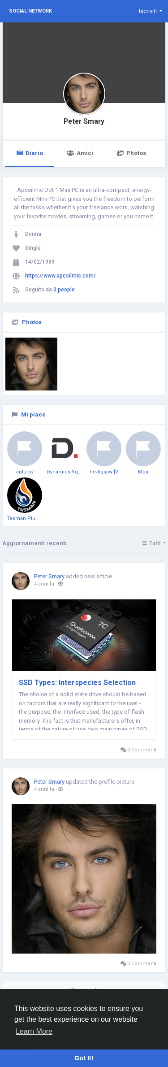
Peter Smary (84, 121)
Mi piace (33, 414)
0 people (64, 289)
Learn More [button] (34, 1031)
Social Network (30, 11)
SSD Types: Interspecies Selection (77, 682)
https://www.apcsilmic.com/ (60, 276)
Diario (29, 153)
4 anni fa (44, 584)
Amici (80, 153)
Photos (131, 153)
